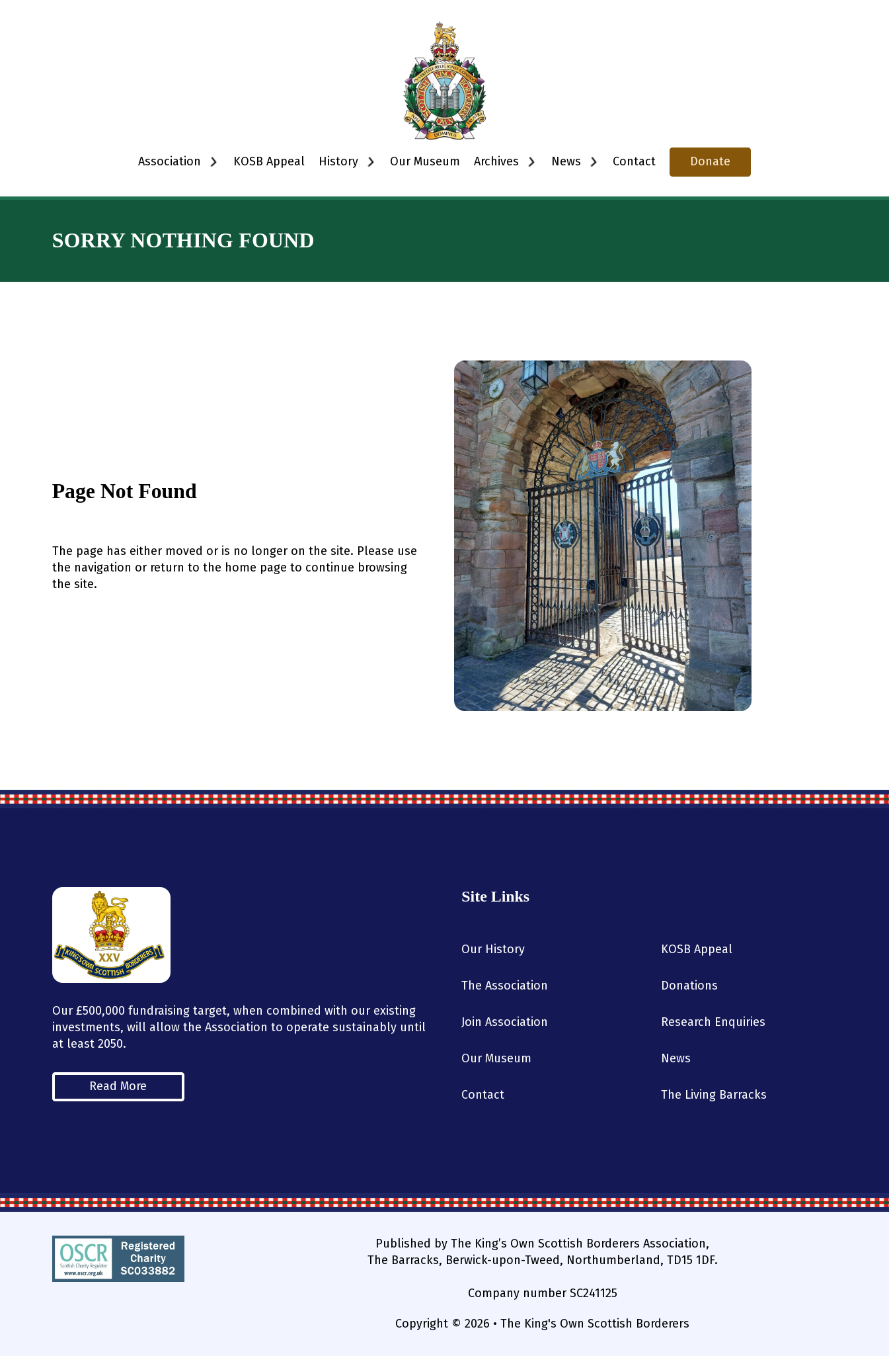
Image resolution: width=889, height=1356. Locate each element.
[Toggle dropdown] (213, 162)
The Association (504, 985)
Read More (118, 1086)
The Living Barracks (714, 1094)
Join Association (504, 1022)
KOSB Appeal (269, 161)
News (676, 1058)
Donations (689, 985)
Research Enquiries (713, 1022)
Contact (634, 161)
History (338, 161)
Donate (710, 161)
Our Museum (425, 161)
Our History (493, 949)
